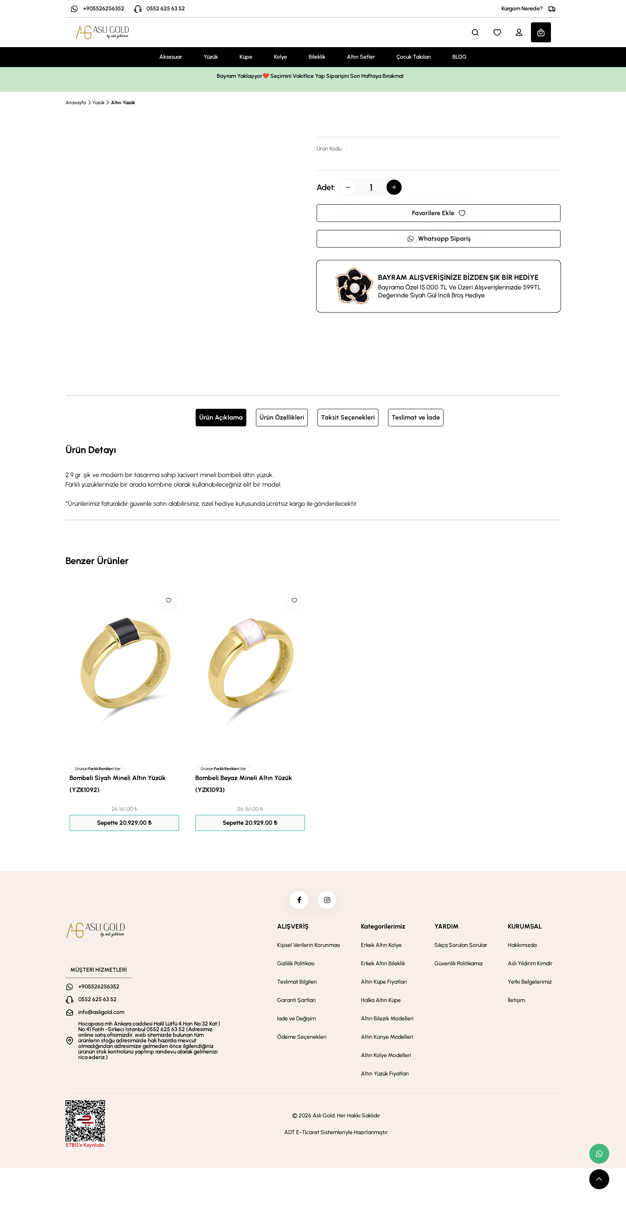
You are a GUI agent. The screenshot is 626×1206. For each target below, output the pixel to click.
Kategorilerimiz (383, 928)
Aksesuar (170, 56)
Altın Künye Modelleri (387, 1039)
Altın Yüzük (123, 102)
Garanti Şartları (296, 1002)
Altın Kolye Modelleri (386, 1057)
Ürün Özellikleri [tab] (282, 417)
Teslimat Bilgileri (297, 983)
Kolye (280, 56)
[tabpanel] (313, 475)
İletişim (516, 1002)
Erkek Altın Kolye (381, 947)
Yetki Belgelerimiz (530, 983)
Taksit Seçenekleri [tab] (348, 417)
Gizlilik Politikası (296, 965)
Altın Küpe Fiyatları (384, 983)
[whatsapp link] (599, 1154)
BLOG (459, 56)
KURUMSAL (525, 928)
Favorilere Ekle (439, 213)
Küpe (246, 56)
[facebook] (298, 901)
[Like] (168, 600)
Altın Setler (361, 56)
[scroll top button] (599, 1179)
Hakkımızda (522, 947)
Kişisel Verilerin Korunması (308, 947)
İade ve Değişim (296, 1020)
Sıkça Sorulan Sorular (460, 947)
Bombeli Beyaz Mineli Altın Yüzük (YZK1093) (243, 784)
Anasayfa (75, 102)
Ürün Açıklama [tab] (221, 417)
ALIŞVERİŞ (293, 928)
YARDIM (446, 928)
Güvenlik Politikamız (458, 965)
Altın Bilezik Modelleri (387, 1020)
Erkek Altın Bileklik (383, 965)
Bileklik (317, 56)
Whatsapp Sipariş (439, 238)
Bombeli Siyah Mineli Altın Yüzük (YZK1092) (117, 784)
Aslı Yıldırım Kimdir (530, 965)
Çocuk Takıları (413, 56)
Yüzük (211, 56)
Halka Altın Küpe (381, 1002)
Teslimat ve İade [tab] (416, 417)
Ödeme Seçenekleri (302, 1039)
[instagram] (328, 901)
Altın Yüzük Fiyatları (385, 1075)
